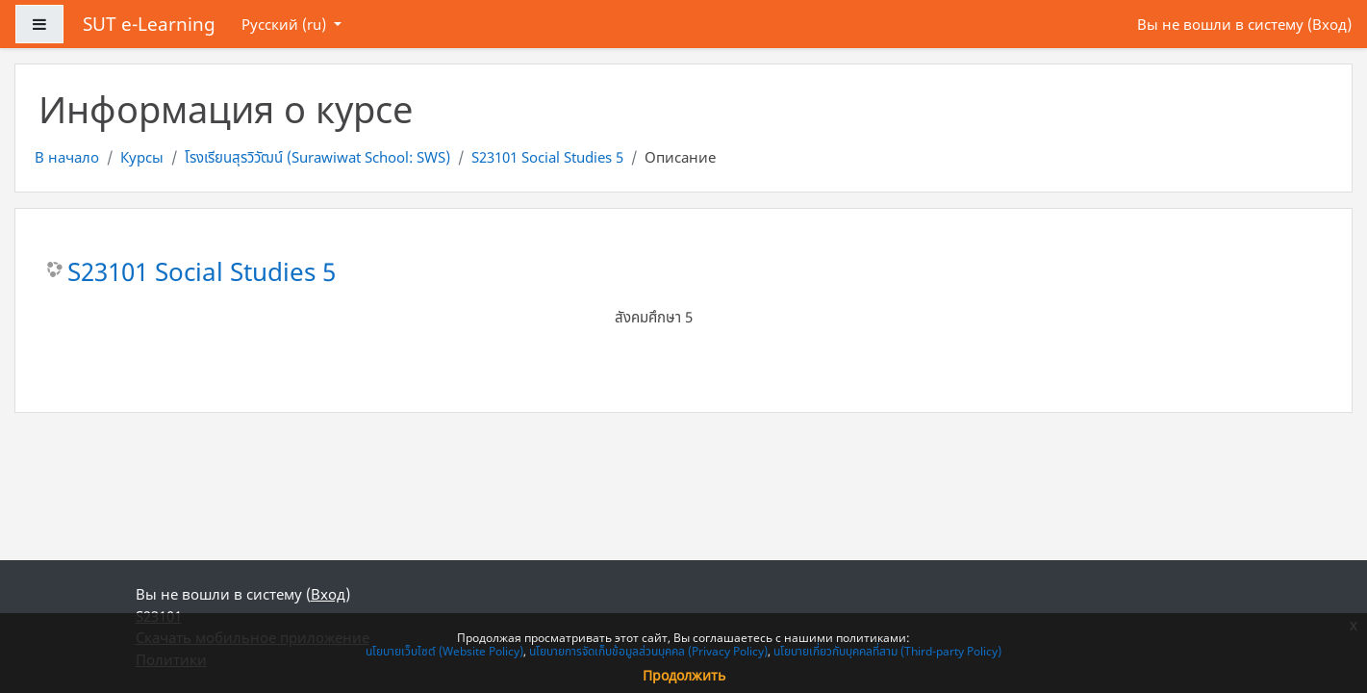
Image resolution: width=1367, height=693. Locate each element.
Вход (1329, 24)
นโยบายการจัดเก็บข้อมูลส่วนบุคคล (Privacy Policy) (648, 651)
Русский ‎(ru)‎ (285, 24)
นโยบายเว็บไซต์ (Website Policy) (444, 651)
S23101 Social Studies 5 (547, 157)
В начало (67, 157)
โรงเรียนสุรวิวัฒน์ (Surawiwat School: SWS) (317, 157)
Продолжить (684, 675)
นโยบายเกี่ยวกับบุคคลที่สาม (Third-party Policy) (887, 651)
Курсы (142, 157)
